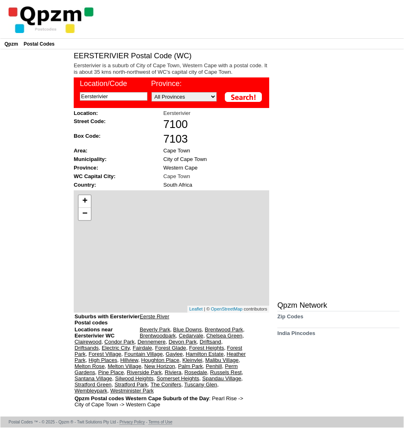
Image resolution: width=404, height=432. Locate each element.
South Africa (177, 185)
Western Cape (180, 168)
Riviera (173, 372)
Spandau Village (222, 378)
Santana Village (93, 378)
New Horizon (159, 366)
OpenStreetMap (227, 308)
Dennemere (152, 342)
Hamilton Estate (205, 354)
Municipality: (90, 159)
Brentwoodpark (158, 336)
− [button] (85, 214)
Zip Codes (290, 319)
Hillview (129, 360)
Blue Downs (187, 329)
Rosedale (195, 372)
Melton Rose (90, 366)
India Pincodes (296, 336)
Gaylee (174, 354)
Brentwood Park (224, 329)
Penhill (214, 366)
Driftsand (210, 342)
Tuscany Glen (200, 384)
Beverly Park (155, 329)
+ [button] (85, 201)
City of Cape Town (185, 159)
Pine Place (111, 372)
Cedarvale (191, 336)
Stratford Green (93, 384)
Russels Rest (226, 372)
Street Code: (89, 121)
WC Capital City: (95, 176)
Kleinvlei (192, 360)
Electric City (116, 348)
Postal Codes (39, 44)
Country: (85, 185)
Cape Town (176, 151)
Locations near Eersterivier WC (94, 332)
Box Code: (87, 136)
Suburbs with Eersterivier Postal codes (107, 319)
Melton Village (124, 366)
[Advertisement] (35, 173)
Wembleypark (91, 391)
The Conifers (166, 384)
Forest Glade (170, 348)
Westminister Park (132, 391)
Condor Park (119, 342)
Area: (81, 151)
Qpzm (11, 44)
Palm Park (190, 366)
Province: (86, 168)
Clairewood (88, 342)
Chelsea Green (224, 336)
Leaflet (196, 308)
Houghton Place (160, 360)
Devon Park (183, 342)
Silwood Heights (134, 378)
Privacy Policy (132, 422)
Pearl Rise (225, 398)
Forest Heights (206, 348)
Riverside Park (144, 372)
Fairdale (142, 348)
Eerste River (154, 316)
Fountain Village (143, 354)
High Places (102, 360)
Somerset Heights (177, 378)
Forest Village (104, 354)
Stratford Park (130, 384)
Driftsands (87, 348)
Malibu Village (222, 360)
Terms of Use (160, 422)
